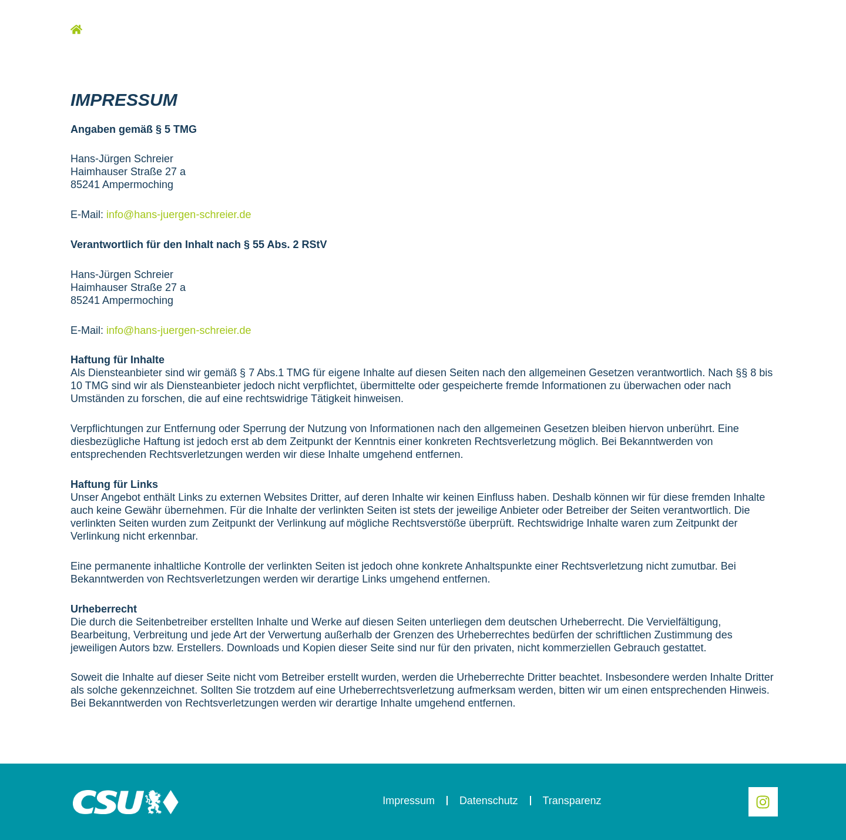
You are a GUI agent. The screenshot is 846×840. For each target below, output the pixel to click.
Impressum (408, 800)
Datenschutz (488, 800)
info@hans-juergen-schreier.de (178, 214)
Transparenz (571, 800)
